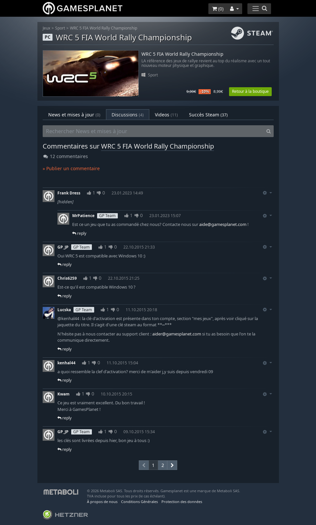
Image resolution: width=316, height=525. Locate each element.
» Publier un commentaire (71, 168)
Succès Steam (208, 114)
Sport (60, 28)
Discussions (128, 114)
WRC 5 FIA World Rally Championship (103, 28)
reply (79, 233)
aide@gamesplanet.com (222, 224)
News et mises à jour (74, 114)
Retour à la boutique (250, 91)
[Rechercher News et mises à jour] (153, 131)
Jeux (46, 28)
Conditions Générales (139, 501)
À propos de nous (102, 501)
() (217, 9)
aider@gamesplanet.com (176, 334)
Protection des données (181, 501)
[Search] (268, 131)
